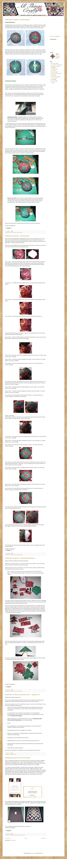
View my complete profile (58, 57)
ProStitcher (53, 78)
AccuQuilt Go (53, 63)
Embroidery (53, 72)
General (52, 75)
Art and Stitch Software (55, 64)
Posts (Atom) (13, 840)
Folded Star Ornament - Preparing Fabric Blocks (20, 558)
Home (26, 838)
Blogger (41, 853)
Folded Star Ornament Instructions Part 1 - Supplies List (22, 694)
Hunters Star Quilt (54, 76)
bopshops (33, 853)
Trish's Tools (53, 81)
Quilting (21, 232)
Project (18, 232)
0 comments (8, 231)
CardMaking (53, 68)
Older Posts (43, 838)
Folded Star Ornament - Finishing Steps (17, 19)
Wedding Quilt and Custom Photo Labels (17, 758)
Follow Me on (54, 36)
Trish (58, 54)
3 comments (8, 833)
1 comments (8, 553)
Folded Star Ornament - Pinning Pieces (17, 236)
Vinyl (52, 82)
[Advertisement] (58, 26)
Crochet (52, 70)
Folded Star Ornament (12, 232)
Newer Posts (7, 838)
